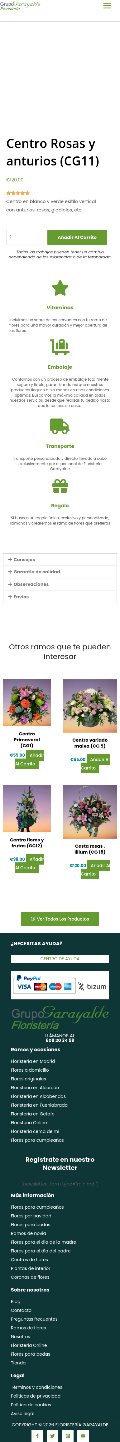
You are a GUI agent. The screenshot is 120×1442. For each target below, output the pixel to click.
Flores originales (28, 1079)
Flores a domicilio (30, 1070)
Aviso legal (22, 1413)
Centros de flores (29, 1260)
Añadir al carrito (77, 237)
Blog (15, 1301)
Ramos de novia (28, 1233)
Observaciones (31, 584)
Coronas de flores (30, 1277)
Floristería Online (29, 1123)
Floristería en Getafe (33, 1114)
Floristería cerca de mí (35, 1131)
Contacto (21, 1310)
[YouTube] (83, 1436)
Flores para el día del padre (40, 1251)
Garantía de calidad (37, 572)
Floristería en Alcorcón (35, 1087)
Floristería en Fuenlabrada (39, 1105)
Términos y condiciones (36, 1387)
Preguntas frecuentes (34, 1319)
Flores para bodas (30, 1224)
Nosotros (20, 1336)
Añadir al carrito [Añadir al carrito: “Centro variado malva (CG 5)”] (95, 764)
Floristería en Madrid (33, 1061)
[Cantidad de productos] (25, 237)
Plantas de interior (30, 1268)
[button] (60, 560)
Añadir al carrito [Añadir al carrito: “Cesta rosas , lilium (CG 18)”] (95, 870)
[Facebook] (37, 1436)
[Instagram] (68, 1436)
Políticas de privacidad (35, 1396)
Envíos (21, 597)
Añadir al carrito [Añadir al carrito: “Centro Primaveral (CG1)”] (29, 759)
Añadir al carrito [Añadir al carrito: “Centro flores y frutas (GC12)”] (29, 863)
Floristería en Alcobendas (38, 1096)
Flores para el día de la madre (43, 1242)
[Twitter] (52, 1436)
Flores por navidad (31, 1216)
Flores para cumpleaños (37, 1140)
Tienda (18, 1363)
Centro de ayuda (60, 959)
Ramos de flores (28, 1328)
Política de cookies (31, 1405)
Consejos (24, 559)
